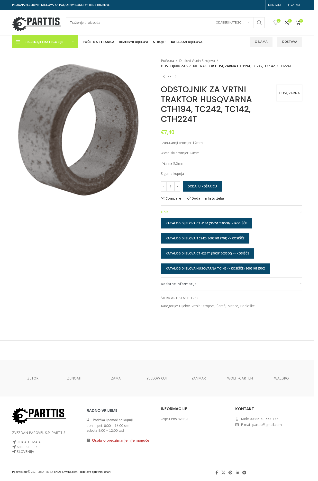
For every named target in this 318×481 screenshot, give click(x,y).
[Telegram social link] (244, 472)
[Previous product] (164, 77)
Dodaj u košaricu (202, 186)
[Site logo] (36, 22)
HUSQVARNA (289, 93)
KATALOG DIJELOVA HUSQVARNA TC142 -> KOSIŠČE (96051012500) (215, 268)
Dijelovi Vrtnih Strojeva (197, 60)
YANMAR (198, 378)
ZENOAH (74, 378)
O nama (261, 41)
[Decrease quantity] (164, 186)
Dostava (289, 41)
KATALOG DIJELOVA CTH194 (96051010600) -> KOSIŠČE (206, 223)
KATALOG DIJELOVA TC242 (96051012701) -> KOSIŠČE (205, 238)
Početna (167, 60)
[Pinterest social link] (230, 472)
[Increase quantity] (177, 186)
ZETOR (32, 378)
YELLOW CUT (157, 378)
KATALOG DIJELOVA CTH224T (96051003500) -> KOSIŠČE (207, 253)
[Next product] (175, 77)
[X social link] (223, 472)
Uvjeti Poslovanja (174, 418)
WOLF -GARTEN (240, 378)
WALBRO (281, 378)
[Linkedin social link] (237, 472)
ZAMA (116, 378)
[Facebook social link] (217, 472)
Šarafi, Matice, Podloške (236, 306)
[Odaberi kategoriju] (233, 22)
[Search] (165, 22)
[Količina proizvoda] (170, 186)
